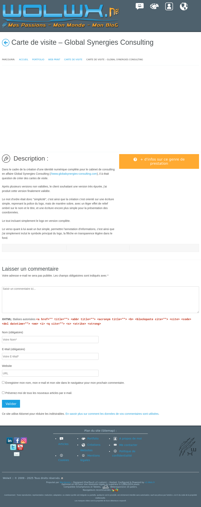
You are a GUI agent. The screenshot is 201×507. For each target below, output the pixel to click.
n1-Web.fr (150, 482)
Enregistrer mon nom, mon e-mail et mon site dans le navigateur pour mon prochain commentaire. (65, 382)
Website (7, 365)
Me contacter (127, 445)
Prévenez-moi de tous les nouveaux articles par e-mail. (38, 393)
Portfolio (89, 438)
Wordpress (65, 482)
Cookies (63, 460)
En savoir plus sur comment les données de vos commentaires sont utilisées (112, 413)
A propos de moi (127, 438)
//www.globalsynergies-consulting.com (73, 173)
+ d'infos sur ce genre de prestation (159, 161)
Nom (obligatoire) (12, 332)
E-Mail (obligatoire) (13, 349)
